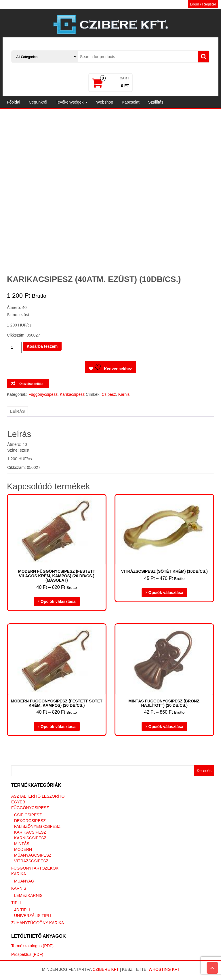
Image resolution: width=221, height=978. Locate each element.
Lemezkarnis (28, 895)
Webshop (104, 102)
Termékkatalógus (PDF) (32, 945)
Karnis (124, 394)
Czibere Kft (106, 969)
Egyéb (18, 802)
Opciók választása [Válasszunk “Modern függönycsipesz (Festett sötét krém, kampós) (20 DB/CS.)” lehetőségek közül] (58, 726)
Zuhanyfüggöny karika (37, 922)
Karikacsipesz (72, 394)
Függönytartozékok (34, 868)
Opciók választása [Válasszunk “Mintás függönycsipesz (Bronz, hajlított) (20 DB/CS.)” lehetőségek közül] (165, 726)
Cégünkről (38, 102)
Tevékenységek (71, 102)
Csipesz (109, 394)
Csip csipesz (28, 815)
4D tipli (22, 910)
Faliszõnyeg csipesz (37, 826)
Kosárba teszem (42, 346)
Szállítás (155, 102)
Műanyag (24, 881)
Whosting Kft (164, 969)
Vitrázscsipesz (31, 861)
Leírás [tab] (17, 411)
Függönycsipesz (43, 394)
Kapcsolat (130, 102)
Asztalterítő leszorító (37, 796)
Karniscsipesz (30, 838)
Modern (23, 849)
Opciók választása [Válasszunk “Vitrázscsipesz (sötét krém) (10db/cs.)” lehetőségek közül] (165, 592)
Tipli (16, 902)
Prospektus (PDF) (27, 954)
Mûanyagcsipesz (33, 855)
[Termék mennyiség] (14, 347)
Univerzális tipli (32, 915)
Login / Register (203, 4)
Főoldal (13, 102)
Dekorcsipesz (30, 820)
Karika (18, 874)
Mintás (21, 843)
